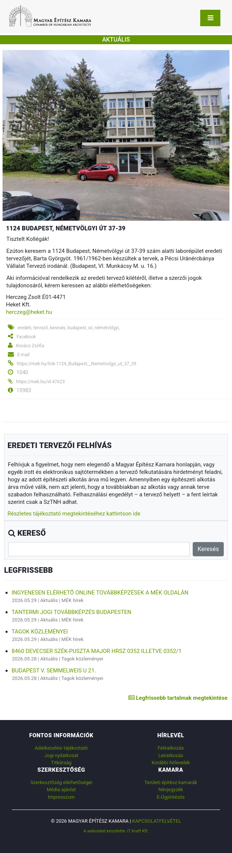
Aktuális (49, 600)
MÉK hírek (72, 600)
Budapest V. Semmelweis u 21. (54, 670)
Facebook (26, 336)
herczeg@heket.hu (29, 312)
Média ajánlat (61, 789)
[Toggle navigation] (210, 18)
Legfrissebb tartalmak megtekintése (178, 698)
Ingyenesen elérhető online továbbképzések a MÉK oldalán (100, 592)
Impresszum (61, 797)
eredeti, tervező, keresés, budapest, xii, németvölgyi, (69, 327)
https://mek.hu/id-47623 (40, 381)
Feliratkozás (171, 748)
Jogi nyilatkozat (61, 755)
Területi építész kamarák (170, 782)
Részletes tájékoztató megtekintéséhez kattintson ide (73, 513)
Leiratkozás (170, 755)
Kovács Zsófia (30, 345)
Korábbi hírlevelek (171, 762)
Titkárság (61, 762)
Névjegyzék (170, 789)
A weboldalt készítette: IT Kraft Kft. (116, 831)
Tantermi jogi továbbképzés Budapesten (71, 612)
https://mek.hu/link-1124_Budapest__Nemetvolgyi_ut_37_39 (76, 363)
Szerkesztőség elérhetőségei (61, 782)
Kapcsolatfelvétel (156, 821)
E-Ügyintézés (170, 797)
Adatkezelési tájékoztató (61, 748)
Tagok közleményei (40, 631)
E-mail (23, 354)
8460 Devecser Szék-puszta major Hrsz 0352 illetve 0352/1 (96, 651)
